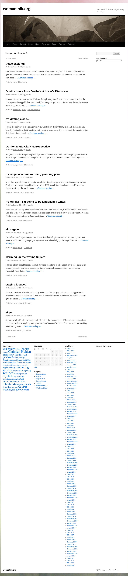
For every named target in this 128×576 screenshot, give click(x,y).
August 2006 (71, 556)
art (13, 165)
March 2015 (71, 353)
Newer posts (83, 58)
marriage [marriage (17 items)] (16, 365)
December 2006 (72, 547)
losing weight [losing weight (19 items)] (8, 365)
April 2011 (70, 425)
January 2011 (71, 432)
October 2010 (71, 439)
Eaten (30, 44)
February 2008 (71, 514)
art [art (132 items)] (5, 348)
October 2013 (71, 367)
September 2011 (72, 414)
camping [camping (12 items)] (5, 352)
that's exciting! (15, 63)
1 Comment (28, 248)
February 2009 (71, 486)
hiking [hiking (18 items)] (16, 357)
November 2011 (72, 409)
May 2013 (70, 372)
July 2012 (70, 390)
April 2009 (70, 481)
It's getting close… (18, 118)
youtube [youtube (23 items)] (25, 390)
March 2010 (71, 456)
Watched (71, 44)
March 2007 (71, 540)
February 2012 (71, 402)
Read (54, 44)
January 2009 (71, 488)
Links (37, 44)
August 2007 (71, 528)
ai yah (9, 312)
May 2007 (70, 535)
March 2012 (71, 400)
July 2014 (70, 358)
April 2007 (70, 537)
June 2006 (70, 560)
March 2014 (71, 360)
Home (8, 44)
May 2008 (70, 507)
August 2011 (71, 416)
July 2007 (70, 530)
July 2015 (70, 348)
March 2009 (71, 484)
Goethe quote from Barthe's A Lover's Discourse (37, 91)
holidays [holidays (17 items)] (22, 357)
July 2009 (70, 474)
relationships (17, 110)
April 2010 (70, 453)
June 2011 (70, 421)
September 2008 (72, 498)
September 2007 (72, 526)
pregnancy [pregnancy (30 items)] (26, 370)
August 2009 (71, 472)
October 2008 (71, 495)
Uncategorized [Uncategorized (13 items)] (13, 387)
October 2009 (71, 467)
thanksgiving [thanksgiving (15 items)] (19, 385)
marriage (16, 192)
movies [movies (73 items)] (7, 370)
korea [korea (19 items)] (20, 362)
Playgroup (46, 44)
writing (20, 303)
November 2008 (72, 493)
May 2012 (70, 395)
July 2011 (70, 418)
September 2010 (72, 442)
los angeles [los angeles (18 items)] (27, 362)
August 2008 (71, 500)
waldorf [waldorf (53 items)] (22, 387)
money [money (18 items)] (12, 368)
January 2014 (71, 365)
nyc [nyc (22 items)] (14, 370)
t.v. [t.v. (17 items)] (24, 382)
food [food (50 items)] (17, 354)
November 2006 (72, 549)
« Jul (35, 367)
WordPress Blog (41, 386)
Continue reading (27, 78)
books (15, 220)
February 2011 (71, 430)
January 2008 (71, 516)
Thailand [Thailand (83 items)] (9, 384)
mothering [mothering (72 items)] (22, 367)
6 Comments (27, 220)
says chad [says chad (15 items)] (16, 376)
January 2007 (71, 544)
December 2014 (72, 355)
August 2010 (71, 444)
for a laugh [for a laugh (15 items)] (23, 355)
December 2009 (72, 463)
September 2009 (72, 470)
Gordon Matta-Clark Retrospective (28, 146)
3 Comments (22, 275)
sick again (12, 229)
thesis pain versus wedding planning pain (33, 174)
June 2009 (70, 477)
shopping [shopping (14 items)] (14, 379)
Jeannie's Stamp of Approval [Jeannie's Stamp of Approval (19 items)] (13, 360)
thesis (15, 82)
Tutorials (62, 44)
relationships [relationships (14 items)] (18, 374)
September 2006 (72, 554)
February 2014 (71, 362)
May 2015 (70, 351)
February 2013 (71, 376)
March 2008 (71, 512)
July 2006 (70, 558)
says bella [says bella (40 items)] (8, 376)
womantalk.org (17, 9)
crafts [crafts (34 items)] (5, 354)
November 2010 (72, 437)
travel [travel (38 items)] (6, 387)
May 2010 (70, 451)
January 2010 (71, 460)
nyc (16, 165)
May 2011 (70, 423)
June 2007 (70, 533)
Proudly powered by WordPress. (109, 570)
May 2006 (70, 563)
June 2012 (70, 393)
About (15, 44)
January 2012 (71, 404)
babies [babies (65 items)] (11, 348)
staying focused (16, 284)
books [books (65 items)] (25, 348)
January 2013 (71, 379)
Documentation (41, 374)
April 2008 (70, 509)
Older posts (11, 58)
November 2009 (72, 465)
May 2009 (70, 479)
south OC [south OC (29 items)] (18, 381)
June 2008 (70, 505)
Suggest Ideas (40, 379)
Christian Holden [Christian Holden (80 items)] (19, 351)
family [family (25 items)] (11, 355)
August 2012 (71, 388)
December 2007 (72, 519)
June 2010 (70, 449)
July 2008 (70, 502)
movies (15, 248)
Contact (23, 44)
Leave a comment (33, 110)
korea (14, 331)
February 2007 (71, 542)
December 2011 (72, 407)
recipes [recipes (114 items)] (8, 373)
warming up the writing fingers (25, 256)
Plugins (38, 376)
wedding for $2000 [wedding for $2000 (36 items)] (12, 389)
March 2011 (71, 428)
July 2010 (70, 446)
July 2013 (70, 369)
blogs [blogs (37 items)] (18, 349)
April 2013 (70, 374)
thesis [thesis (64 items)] (27, 384)
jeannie (28, 67)
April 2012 (70, 397)
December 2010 (72, 435)
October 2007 (71, 523)
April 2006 (70, 565)
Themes (38, 383)
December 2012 (72, 381)
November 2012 (72, 383)
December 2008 (72, 491)
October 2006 (71, 551)
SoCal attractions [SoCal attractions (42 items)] (13, 380)
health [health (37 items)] (11, 357)
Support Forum (41, 381)
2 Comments (22, 82)
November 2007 (72, 521)
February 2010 (71, 458)
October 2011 (71, 411)
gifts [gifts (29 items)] (5, 357)
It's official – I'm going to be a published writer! (36, 201)
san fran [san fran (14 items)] (24, 374)
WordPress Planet (41, 388)
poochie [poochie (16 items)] (18, 371)
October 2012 (71, 386)
